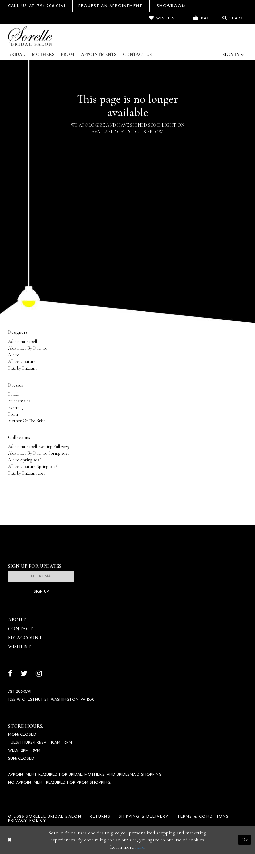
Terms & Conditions (203, 817)
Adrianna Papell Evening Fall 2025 (38, 446)
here (139, 847)
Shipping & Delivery (144, 817)
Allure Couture (22, 361)
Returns (100, 817)
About (17, 620)
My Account (25, 638)
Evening (15, 407)
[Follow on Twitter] (24, 674)
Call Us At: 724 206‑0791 (36, 6)
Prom (67, 54)
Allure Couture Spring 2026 (32, 466)
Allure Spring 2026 (24, 460)
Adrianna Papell (22, 341)
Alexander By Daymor (27, 348)
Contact (20, 629)
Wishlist (19, 647)
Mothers (43, 54)
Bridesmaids (19, 401)
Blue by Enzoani (22, 368)
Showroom (171, 6)
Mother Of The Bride (27, 421)
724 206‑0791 (19, 692)
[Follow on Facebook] (10, 674)
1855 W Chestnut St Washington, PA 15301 (52, 700)
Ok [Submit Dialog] (244, 840)
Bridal (16, 54)
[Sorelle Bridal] (30, 36)
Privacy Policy (27, 821)
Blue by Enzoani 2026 (26, 473)
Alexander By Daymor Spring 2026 (38, 453)
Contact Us (137, 54)
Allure (13, 355)
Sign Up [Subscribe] (41, 592)
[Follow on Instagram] (38, 674)
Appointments (98, 54)
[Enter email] (41, 576)
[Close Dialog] (9, 840)
